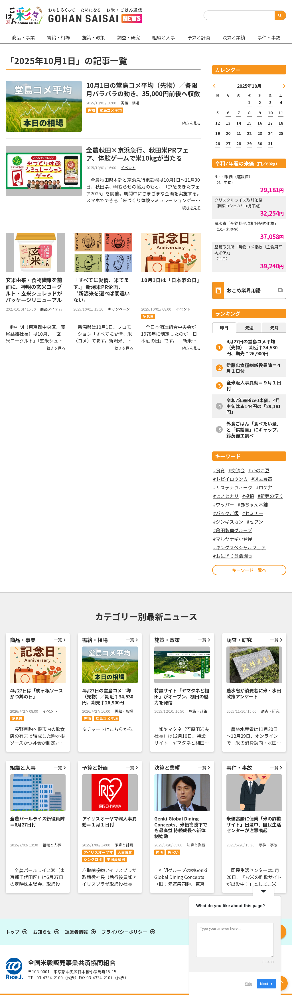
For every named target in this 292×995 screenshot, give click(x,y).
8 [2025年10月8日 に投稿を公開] (249, 112)
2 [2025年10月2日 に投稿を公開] (260, 102)
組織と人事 (163, 37)
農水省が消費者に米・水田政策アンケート (253, 693)
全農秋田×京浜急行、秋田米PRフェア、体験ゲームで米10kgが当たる (137, 154)
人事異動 (124, 852)
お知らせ (42, 931)
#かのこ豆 (258, 470)
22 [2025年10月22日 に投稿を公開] (249, 133)
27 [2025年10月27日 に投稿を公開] (228, 143)
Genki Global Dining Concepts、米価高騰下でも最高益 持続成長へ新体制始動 (180, 827)
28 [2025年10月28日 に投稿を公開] (238, 143)
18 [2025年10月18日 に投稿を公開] (281, 123)
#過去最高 (261, 478)
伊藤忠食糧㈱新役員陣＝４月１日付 (253, 368)
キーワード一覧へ (249, 570)
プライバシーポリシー (124, 931)
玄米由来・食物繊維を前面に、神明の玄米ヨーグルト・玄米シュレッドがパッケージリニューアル (34, 289)
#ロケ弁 (264, 487)
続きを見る (191, 123)
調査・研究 (128, 37)
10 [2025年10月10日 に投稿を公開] (270, 112)
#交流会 (236, 470)
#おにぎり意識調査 (232, 555)
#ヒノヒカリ (226, 496)
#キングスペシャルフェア (239, 547)
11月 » (283, 86)
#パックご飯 (226, 513)
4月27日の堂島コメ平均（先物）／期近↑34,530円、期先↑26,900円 (251, 347)
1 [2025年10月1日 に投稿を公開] (249, 102)
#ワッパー (223, 504)
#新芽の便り (270, 496)
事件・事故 (268, 845)
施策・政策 (93, 37)
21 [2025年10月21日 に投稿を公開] (238, 133)
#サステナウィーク (232, 487)
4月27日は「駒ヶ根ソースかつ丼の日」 (36, 693)
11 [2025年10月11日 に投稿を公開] (281, 112)
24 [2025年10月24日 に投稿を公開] (270, 133)
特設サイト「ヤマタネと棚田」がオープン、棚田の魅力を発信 (181, 696)
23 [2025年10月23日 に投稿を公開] (259, 133)
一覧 (58, 640)
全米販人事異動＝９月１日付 (253, 385)
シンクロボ (93, 859)
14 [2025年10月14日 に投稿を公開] (238, 123)
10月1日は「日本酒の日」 (171, 279)
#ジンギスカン (228, 521)
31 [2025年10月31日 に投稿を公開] (270, 143)
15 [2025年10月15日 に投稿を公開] (249, 123)
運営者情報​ (76, 931)
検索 (279, 15)
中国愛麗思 (116, 859)
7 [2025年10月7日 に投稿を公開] (239, 112)
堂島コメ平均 (111, 110)
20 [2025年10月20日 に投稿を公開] (228, 133)
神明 (159, 852)
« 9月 (214, 86)
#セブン (255, 521)
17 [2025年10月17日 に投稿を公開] (270, 123)
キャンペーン (119, 309)
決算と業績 (233, 37)
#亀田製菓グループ (232, 530)
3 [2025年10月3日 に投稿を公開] (270, 102)
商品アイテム (51, 309)
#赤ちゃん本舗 (253, 504)
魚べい (173, 852)
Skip (248, 983)
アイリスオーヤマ (98, 852)
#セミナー (252, 513)
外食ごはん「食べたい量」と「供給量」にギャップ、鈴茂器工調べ (253, 429)
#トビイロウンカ (230, 478)
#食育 (219, 470)
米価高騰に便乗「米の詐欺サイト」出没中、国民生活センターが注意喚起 (253, 824)
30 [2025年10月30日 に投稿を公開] (259, 143)
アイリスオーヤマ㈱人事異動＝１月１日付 (109, 821)
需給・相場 (58, 37)
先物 (91, 110)
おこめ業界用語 (236, 290)
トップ (12, 931)
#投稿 (248, 496)
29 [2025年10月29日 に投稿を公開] (249, 143)
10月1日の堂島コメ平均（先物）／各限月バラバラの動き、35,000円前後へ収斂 (143, 89)
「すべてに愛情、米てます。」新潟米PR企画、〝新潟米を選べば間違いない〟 (101, 289)
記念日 (148, 316)
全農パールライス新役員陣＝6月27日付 (37, 821)
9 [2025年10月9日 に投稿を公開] (260, 112)
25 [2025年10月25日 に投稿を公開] (281, 133)
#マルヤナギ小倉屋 (232, 538)
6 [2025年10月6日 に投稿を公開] (228, 112)
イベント (128, 167)
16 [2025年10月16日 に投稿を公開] (259, 123)
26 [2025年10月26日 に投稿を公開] (217, 143)
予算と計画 (198, 37)
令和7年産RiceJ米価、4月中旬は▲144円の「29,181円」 (253, 406)
